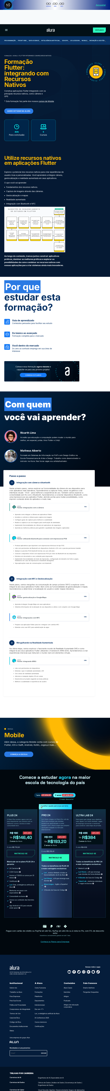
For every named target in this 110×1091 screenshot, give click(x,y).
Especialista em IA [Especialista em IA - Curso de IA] (57, 1069)
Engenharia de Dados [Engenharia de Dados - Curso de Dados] (45, 1075)
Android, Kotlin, (32, 733)
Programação (10, 26)
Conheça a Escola (18, 743)
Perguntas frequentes (91, 983)
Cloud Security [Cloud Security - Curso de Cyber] (43, 1080)
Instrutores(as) (40, 996)
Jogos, (44, 733)
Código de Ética (15, 1013)
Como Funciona (40, 979)
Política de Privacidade (18, 996)
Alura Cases (68, 979)
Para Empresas (15, 988)
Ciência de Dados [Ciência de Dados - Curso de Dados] (44, 1073)
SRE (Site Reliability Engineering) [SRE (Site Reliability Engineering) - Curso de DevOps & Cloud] (65, 1084)
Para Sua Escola (15, 992)
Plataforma (38, 988)
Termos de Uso (15, 1005)
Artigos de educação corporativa (71, 997)
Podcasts (67, 992)
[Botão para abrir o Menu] (6, 16)
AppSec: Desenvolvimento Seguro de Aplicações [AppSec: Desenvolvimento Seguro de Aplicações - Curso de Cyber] (67, 1080)
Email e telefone (89, 979)
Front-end (23, 26)
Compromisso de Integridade (20, 1000)
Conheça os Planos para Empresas (55, 933)
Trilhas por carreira (22, 1064)
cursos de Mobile (46, 87)
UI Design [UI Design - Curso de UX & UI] (41, 1088)
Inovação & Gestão (97, 26)
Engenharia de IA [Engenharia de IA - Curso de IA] (44, 1069)
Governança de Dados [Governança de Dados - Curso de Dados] (73, 1073)
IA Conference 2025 (42, 1009)
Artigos (66, 988)
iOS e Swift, (18, 733)
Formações (8, 41)
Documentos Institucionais (19, 1018)
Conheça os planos (33, 363)
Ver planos (98, 15)
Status (12, 1022)
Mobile (85, 26)
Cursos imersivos (41, 1013)
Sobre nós (13, 979)
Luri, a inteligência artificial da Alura (47, 1005)
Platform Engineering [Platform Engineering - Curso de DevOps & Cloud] (45, 1084)
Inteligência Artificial (51, 26)
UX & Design (75, 26)
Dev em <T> (39, 1000)
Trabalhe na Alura (16, 983)
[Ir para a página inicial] (49, 16)
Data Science (34, 26)
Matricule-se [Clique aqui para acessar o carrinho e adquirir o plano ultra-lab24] (89, 845)
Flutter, (8, 733)
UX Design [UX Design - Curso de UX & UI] (49, 1088)
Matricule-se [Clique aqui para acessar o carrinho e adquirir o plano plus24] (20, 845)
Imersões (67, 983)
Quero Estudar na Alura (18, 97)
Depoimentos (39, 992)
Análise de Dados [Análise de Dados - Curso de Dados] (58, 1073)
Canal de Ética (15, 1009)
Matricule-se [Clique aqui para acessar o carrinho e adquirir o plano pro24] (55, 849)
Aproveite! (101, 5)
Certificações (39, 1018)
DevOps (65, 26)
